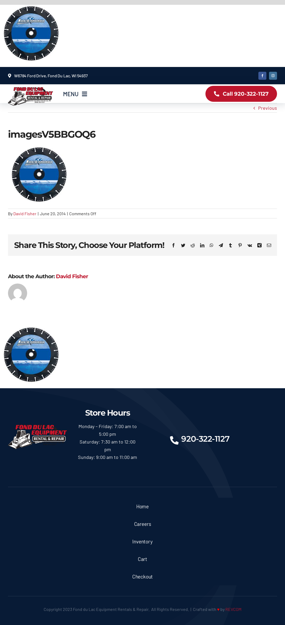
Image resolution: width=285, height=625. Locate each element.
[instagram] (273, 76)
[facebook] (262, 76)
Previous (267, 108)
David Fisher (24, 213)
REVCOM (233, 609)
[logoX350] (30, 89)
